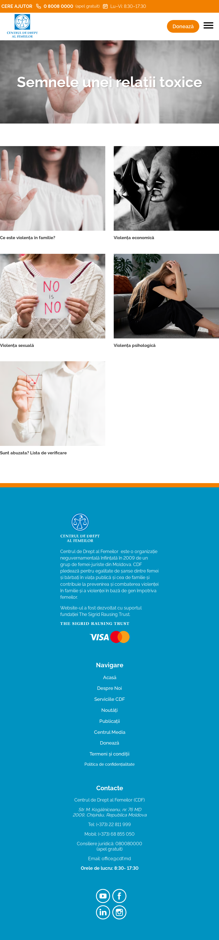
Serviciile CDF (109, 699)
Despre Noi (109, 688)
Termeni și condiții (109, 754)
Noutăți (109, 710)
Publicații (109, 721)
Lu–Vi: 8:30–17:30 (124, 6)
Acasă (109, 677)
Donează (183, 26)
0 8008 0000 (68, 6)
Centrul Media (109, 732)
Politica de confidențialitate (109, 764)
